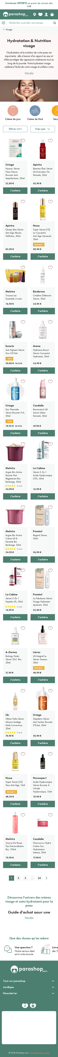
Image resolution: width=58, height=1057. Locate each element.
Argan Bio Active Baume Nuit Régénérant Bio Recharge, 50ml (14, 477)
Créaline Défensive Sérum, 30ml (42, 297)
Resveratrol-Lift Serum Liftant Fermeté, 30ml (40, 412)
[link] (52, 14)
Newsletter (10, 993)
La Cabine (39, 468)
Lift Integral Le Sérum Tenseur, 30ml (40, 659)
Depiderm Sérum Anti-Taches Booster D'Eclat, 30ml (42, 722)
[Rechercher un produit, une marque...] (29, 22)
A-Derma (11, 652)
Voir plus (29, 73)
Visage (9, 29)
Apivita (37, 164)
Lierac (36, 652)
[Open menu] (3, 22)
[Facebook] (25, 1006)
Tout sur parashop (14, 981)
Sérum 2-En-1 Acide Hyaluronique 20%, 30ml (42, 475)
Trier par (40, 129)
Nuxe (36, 225)
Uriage (10, 164)
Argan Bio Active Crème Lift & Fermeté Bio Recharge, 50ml (14, 540)
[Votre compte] (46, 14)
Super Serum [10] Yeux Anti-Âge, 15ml (15, 783)
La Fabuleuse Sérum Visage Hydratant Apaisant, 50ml (42, 601)
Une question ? (24, 947)
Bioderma (39, 291)
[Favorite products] (40, 14)
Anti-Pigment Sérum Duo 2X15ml (15, 351)
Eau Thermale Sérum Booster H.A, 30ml (15, 412)
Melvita (10, 291)
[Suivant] (46, 878)
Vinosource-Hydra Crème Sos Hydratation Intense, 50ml (42, 847)
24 (39, 878)
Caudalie (38, 405)
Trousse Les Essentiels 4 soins (14, 297)
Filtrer (15, 129)
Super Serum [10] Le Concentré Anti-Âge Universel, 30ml (42, 234)
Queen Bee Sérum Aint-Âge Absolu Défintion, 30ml (14, 232)
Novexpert (40, 778)
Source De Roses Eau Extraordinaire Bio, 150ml (15, 846)
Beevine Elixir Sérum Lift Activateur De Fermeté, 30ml (42, 171)
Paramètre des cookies (39, 1052)
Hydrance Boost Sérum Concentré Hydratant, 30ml (41, 353)
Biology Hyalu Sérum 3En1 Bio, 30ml (14, 659)
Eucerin (10, 346)
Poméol (37, 531)
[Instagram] (33, 1006)
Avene (37, 346)
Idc (7, 715)
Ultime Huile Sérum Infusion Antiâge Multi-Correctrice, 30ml (15, 723)
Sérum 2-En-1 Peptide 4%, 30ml (14, 600)
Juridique (8, 987)
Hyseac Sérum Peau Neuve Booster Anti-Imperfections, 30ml (15, 173)
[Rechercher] (54, 22)
